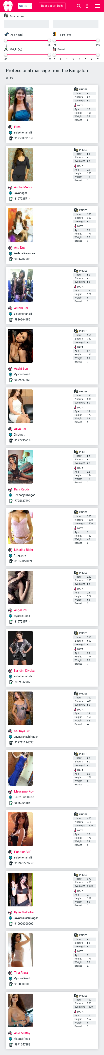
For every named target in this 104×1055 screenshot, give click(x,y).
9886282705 (22, 259)
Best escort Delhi (52, 6)
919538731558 (23, 138)
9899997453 (22, 380)
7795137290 (22, 501)
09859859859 (23, 561)
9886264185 (22, 319)
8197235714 (22, 198)
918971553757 (23, 863)
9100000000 (22, 984)
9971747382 (22, 1044)
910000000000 (23, 923)
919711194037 (23, 742)
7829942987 (22, 682)
